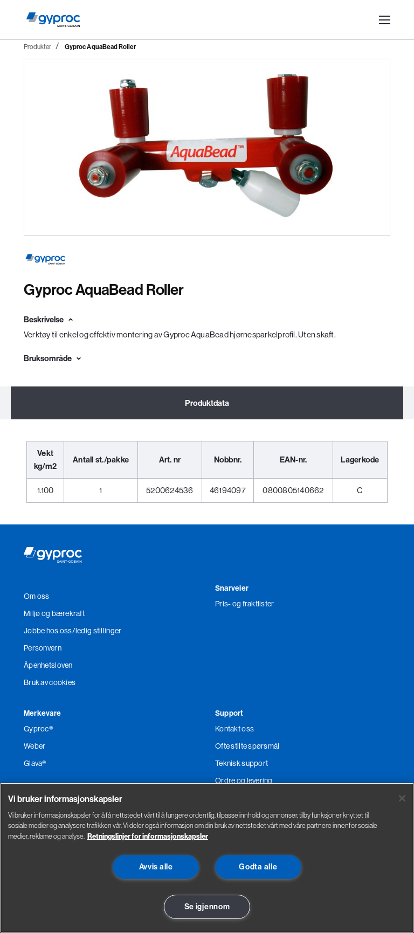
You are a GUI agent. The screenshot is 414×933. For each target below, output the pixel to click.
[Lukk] (402, 798)
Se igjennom (207, 906)
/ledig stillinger (97, 630)
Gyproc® (38, 729)
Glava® (35, 763)
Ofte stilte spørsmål (247, 746)
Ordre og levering (244, 780)
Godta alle (258, 867)
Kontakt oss (234, 729)
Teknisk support (241, 763)
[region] (207, 858)
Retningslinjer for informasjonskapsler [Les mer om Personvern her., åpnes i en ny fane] (147, 836)
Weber (34, 746)
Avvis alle (156, 867)
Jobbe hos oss (48, 630)
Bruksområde (48, 358)
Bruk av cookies (49, 682)
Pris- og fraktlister (244, 604)
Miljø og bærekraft (54, 613)
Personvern (42, 648)
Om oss (37, 596)
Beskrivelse (44, 319)
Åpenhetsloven (48, 665)
